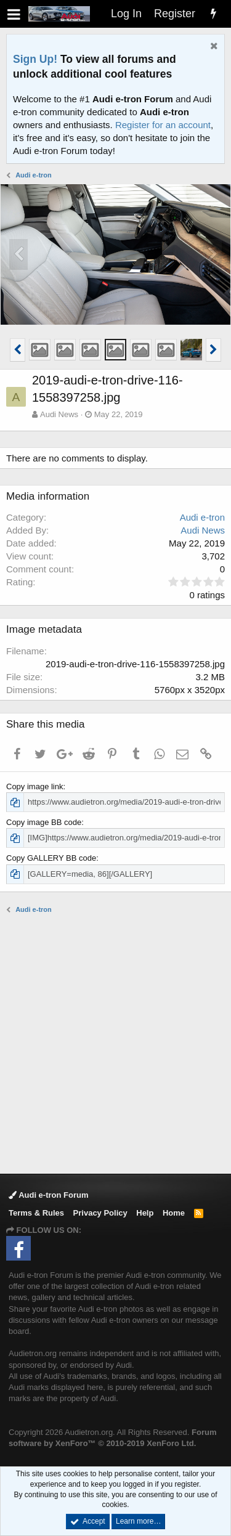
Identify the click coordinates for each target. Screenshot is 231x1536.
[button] (13, 13)
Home (174, 1212)
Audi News (59, 414)
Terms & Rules (36, 1212)
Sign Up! (35, 59)
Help (144, 1212)
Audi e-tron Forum (49, 1195)
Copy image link (34, 786)
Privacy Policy (100, 1212)
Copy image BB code (43, 822)
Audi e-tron (202, 517)
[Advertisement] (115, 1042)
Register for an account (163, 125)
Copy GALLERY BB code (51, 858)
